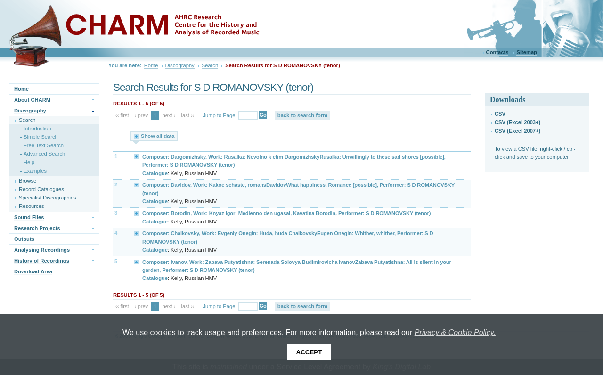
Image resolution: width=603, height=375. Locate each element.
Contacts (497, 52)
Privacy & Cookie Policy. (455, 332)
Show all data (158, 136)
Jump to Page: (219, 115)
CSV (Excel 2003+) (517, 122)
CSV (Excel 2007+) (517, 131)
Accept (309, 352)
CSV (500, 114)
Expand (136, 156)
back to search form (302, 115)
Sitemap (526, 52)
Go (263, 115)
